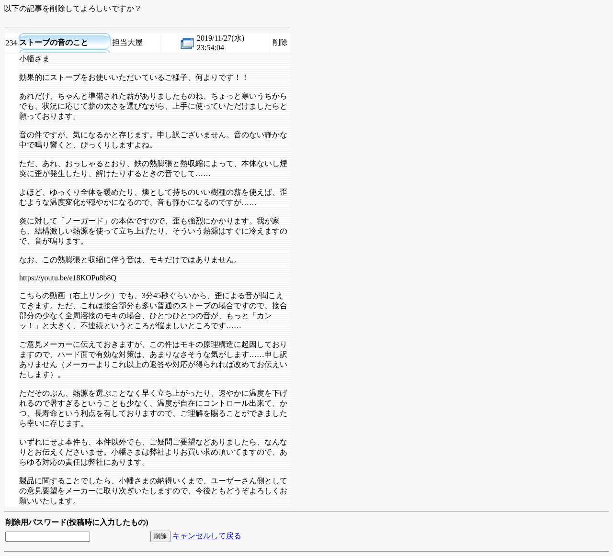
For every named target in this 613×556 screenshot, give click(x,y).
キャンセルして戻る (206, 536)
